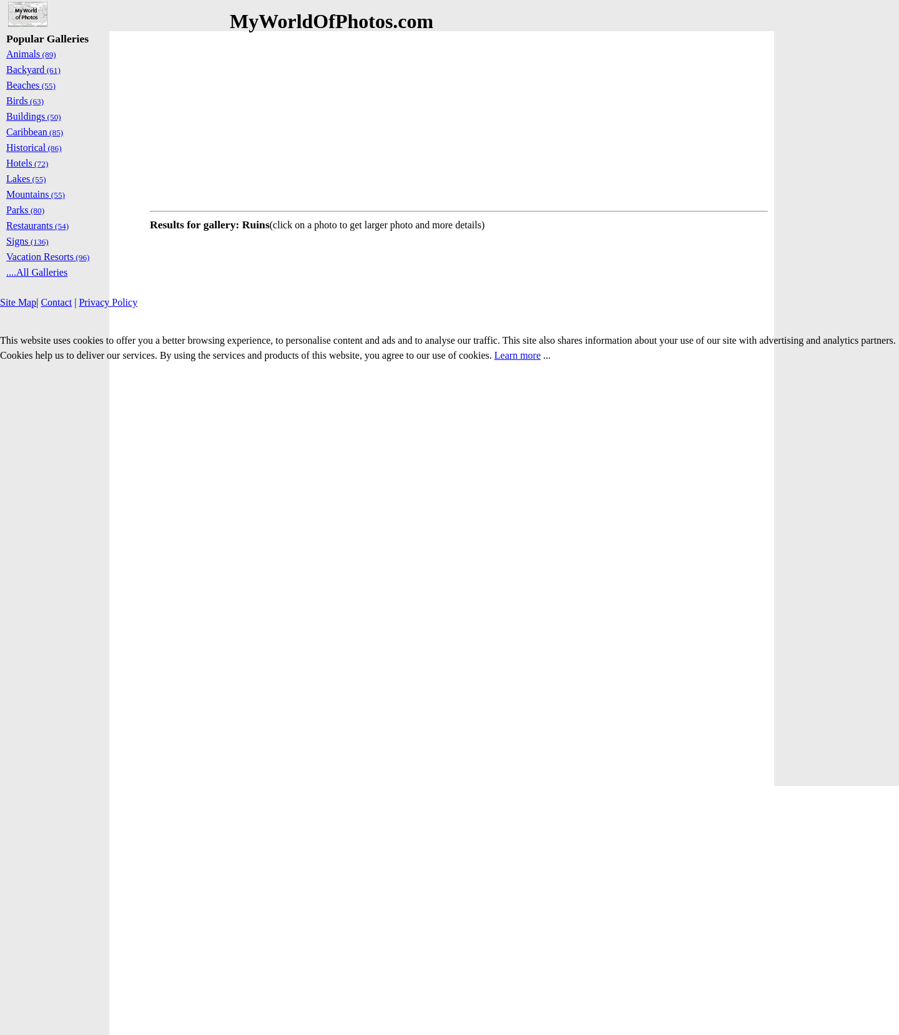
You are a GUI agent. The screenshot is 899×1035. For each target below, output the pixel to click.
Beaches (31, 85)
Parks (25, 210)
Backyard (33, 69)
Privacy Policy (108, 302)
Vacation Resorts (48, 256)
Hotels (27, 163)
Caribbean (34, 132)
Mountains (35, 194)
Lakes (26, 178)
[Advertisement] (459, 118)
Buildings (33, 116)
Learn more (517, 355)
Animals (31, 54)
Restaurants (37, 225)
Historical (34, 147)
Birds (25, 100)
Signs (27, 241)
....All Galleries (36, 272)
